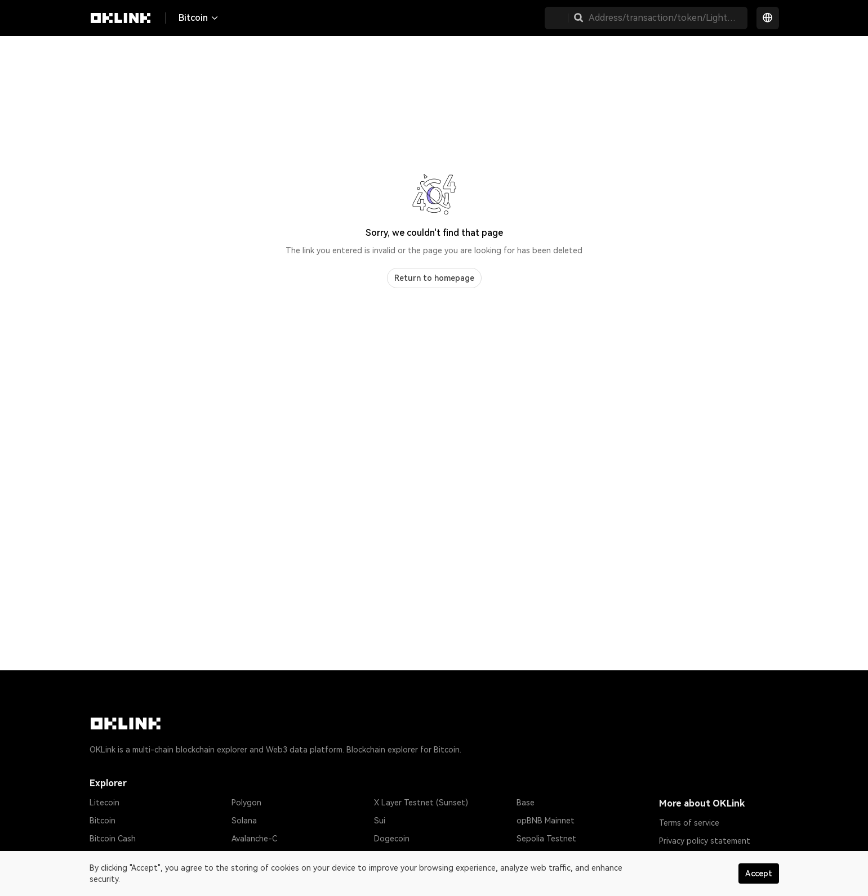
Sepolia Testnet (546, 838)
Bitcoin (102, 820)
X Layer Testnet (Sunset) (421, 802)
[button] (578, 18)
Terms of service (689, 822)
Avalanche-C (254, 838)
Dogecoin (391, 838)
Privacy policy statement (704, 840)
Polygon (246, 802)
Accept (758, 873)
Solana (244, 820)
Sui (379, 820)
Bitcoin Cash (113, 838)
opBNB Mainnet (546, 820)
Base (526, 802)
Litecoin (104, 802)
